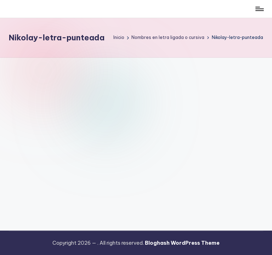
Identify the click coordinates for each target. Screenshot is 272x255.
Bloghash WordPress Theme (182, 243)
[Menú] (259, 9)
